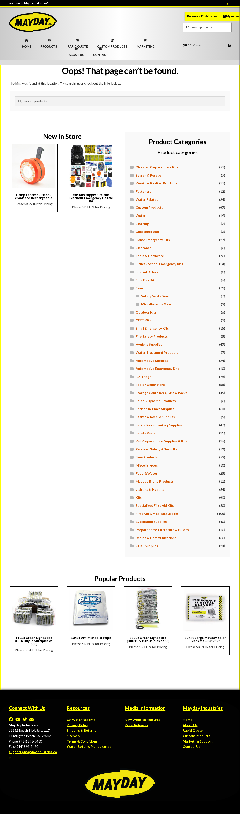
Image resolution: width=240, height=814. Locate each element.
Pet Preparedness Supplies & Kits (161, 441)
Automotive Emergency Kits (157, 368)
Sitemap (73, 736)
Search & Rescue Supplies (155, 417)
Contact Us (191, 746)
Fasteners (143, 191)
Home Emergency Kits (153, 240)
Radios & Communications (156, 538)
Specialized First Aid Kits (155, 505)
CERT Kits (143, 320)
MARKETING (146, 42)
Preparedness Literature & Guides (162, 530)
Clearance (143, 248)
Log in (227, 3)
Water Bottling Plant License (89, 746)
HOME (26, 42)
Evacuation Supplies (151, 521)
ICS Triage (143, 377)
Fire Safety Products (152, 336)
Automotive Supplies (152, 360)
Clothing (142, 224)
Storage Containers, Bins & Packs (161, 393)
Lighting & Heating (150, 489)
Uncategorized (147, 231)
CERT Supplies (147, 546)
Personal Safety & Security (156, 449)
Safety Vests (145, 433)
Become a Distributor (202, 16)
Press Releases (136, 725)
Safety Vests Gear (155, 296)
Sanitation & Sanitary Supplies (159, 425)
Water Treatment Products (157, 352)
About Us (190, 725)
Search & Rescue (148, 175)
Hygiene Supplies (149, 344)
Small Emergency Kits (152, 328)
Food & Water (146, 473)
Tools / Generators (150, 384)
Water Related (147, 199)
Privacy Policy (77, 725)
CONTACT (100, 50)
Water (141, 215)
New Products (147, 457)
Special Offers (147, 272)
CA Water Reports (81, 719)
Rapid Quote (193, 730)
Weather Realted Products (156, 183)
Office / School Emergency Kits (159, 264)
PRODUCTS (48, 42)
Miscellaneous (147, 465)
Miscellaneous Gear (156, 304)
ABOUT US (76, 50)
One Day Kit (145, 280)
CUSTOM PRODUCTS (112, 42)
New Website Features (142, 719)
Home (187, 719)
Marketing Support (198, 741)
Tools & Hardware (150, 256)
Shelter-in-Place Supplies (155, 409)
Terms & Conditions (82, 741)
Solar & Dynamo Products (156, 401)
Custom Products (149, 207)
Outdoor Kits (146, 312)
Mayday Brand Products (155, 481)
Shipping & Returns (81, 730)
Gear (139, 288)
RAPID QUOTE (78, 42)
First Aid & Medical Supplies (157, 513)
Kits (139, 497)
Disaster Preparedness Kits (157, 167)
